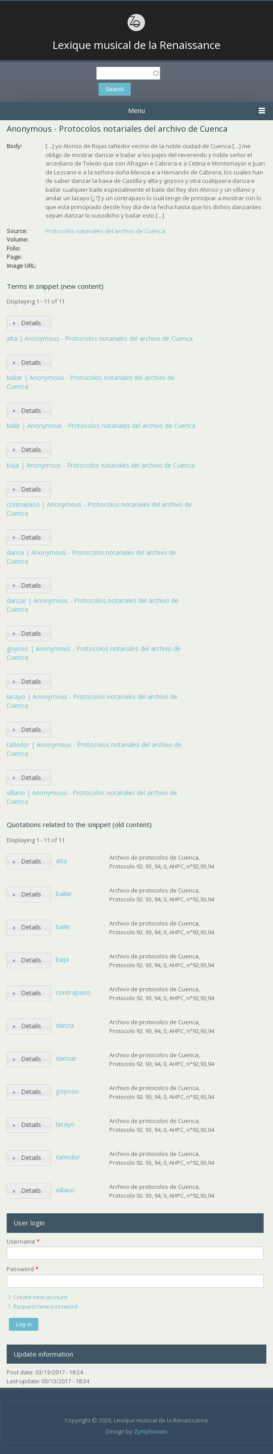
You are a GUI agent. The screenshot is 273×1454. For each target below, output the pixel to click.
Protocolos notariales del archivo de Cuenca (105, 231)
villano (65, 1189)
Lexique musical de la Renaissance (136, 44)
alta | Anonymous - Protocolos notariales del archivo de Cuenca (100, 338)
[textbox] (128, 73)
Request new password (45, 1306)
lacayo (65, 1123)
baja (62, 959)
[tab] (29, 323)
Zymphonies (151, 1431)
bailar (64, 893)
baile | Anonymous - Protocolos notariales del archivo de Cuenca (101, 425)
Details (31, 323)
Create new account (40, 1297)
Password (22, 1269)
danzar (66, 1058)
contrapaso (73, 992)
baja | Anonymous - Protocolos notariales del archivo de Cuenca (100, 465)
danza (65, 1025)
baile (63, 926)
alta (61, 860)
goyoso (67, 1090)
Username (23, 1241)
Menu (136, 110)
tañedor (68, 1156)
